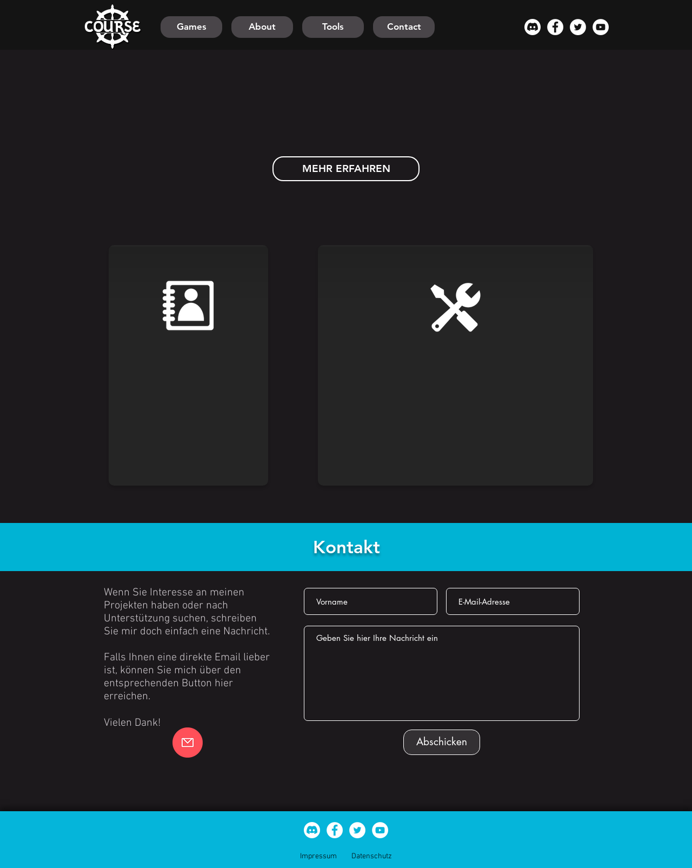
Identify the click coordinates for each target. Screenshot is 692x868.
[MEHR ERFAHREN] (346, 168)
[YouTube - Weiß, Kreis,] (601, 27)
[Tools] (333, 27)
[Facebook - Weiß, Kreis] (555, 27)
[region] (189, 368)
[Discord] (532, 27)
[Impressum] (318, 856)
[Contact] (404, 27)
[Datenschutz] (371, 856)
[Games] (191, 27)
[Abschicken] (441, 742)
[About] (262, 27)
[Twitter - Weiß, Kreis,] (578, 27)
